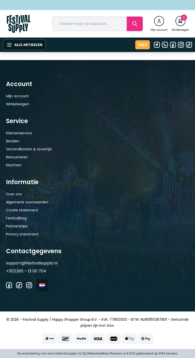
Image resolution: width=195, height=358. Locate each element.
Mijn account (17, 96)
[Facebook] (173, 45)
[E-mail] (157, 45)
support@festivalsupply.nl (31, 263)
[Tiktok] (189, 45)
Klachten (14, 165)
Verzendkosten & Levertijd (28, 149)
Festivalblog (16, 218)
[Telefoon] (165, 45)
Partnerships (17, 226)
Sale (142, 44)
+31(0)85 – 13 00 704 (26, 271)
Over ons (14, 194)
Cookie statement (22, 210)
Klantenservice (19, 133)
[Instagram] (181, 45)
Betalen (12, 141)
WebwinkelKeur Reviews (104, 353)
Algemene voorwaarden (27, 202)
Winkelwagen (17, 104)
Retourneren (17, 157)
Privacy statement (22, 234)
